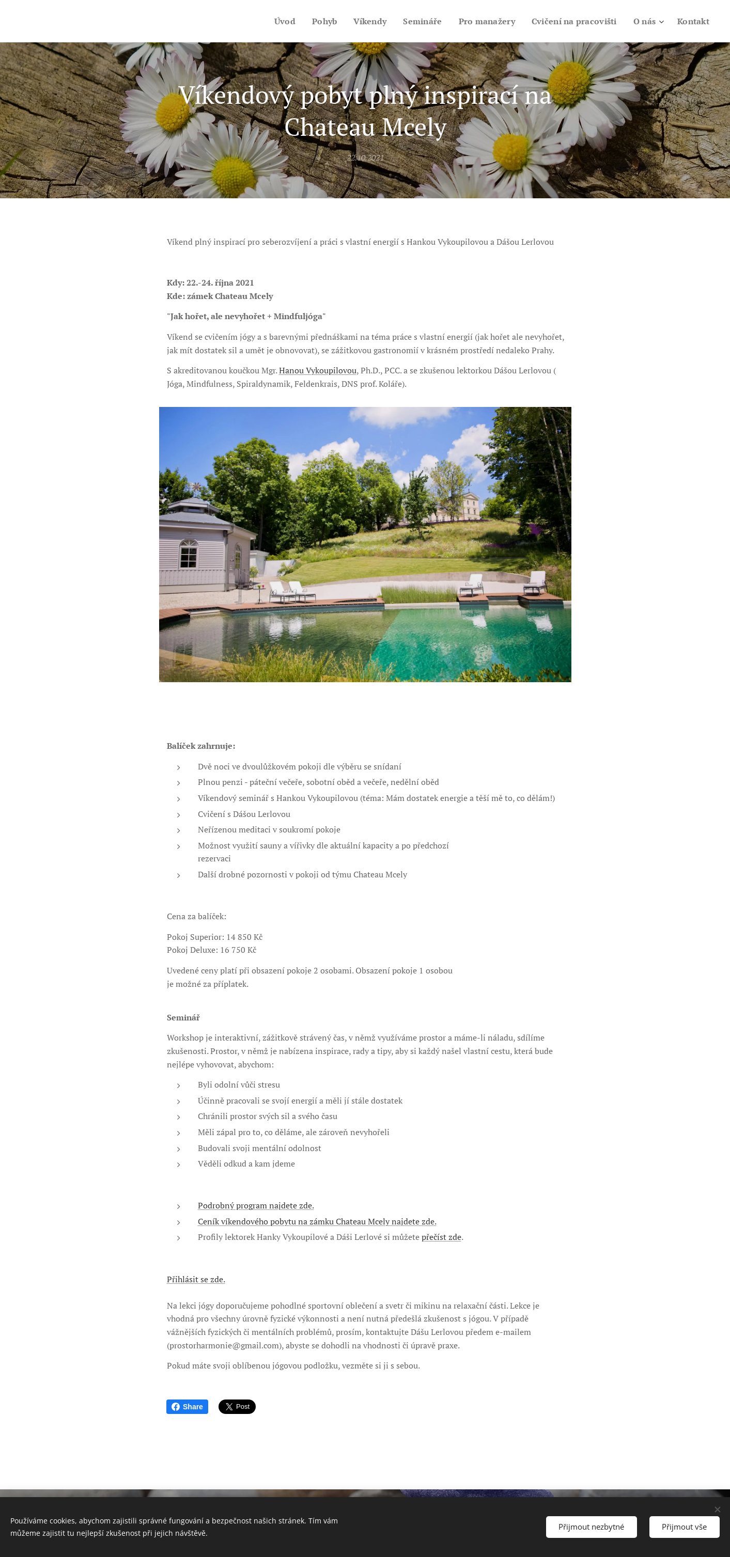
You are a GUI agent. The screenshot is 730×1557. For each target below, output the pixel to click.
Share (187, 1407)
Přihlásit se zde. (195, 1279)
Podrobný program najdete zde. (255, 1206)
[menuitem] (269, 21)
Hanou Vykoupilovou (317, 370)
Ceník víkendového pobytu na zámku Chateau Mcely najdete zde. (316, 1221)
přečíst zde (441, 1237)
